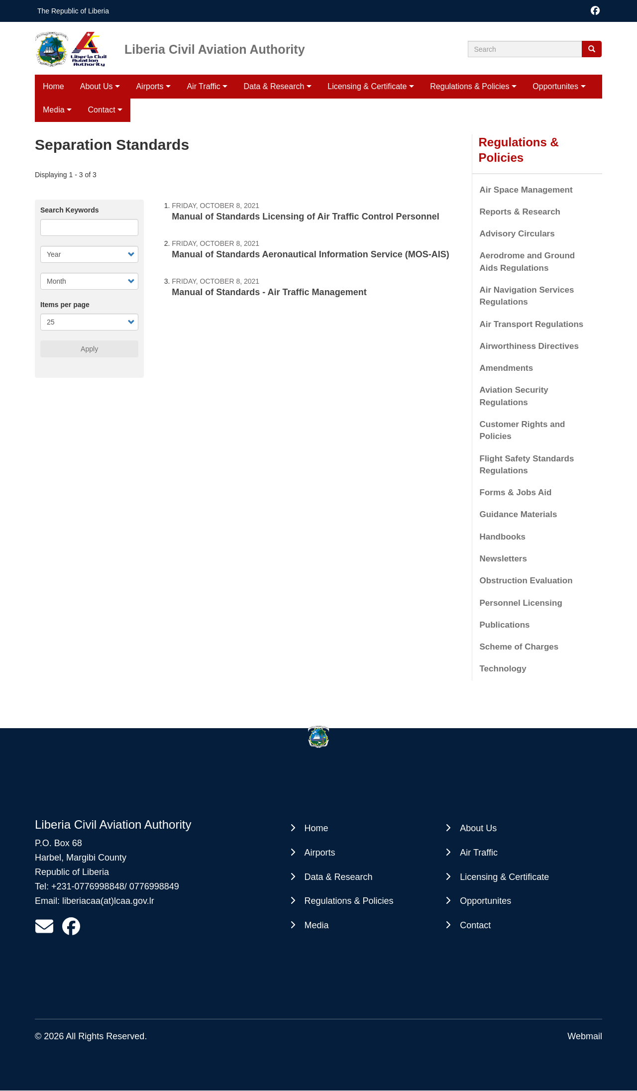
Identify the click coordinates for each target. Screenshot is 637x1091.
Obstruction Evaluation (526, 580)
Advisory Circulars (517, 233)
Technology (503, 668)
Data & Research (274, 86)
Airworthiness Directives (529, 346)
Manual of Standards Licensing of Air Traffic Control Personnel (305, 216)
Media (317, 925)
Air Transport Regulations (532, 324)
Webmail (584, 1036)
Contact (475, 925)
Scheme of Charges (519, 647)
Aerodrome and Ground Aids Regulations (527, 261)
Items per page (65, 305)
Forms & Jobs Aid (516, 492)
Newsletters (503, 558)
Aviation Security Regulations (514, 396)
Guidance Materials (518, 514)
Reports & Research (520, 212)
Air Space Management (526, 190)
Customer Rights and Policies (522, 430)
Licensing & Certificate (367, 86)
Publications (505, 625)
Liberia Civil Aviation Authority (214, 48)
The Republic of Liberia (73, 11)
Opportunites (555, 86)
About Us (96, 86)
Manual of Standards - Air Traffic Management (269, 292)
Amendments (506, 368)
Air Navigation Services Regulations (527, 296)
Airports (149, 86)
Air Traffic (203, 86)
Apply (89, 349)
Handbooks (503, 537)
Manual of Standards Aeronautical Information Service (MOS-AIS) (310, 254)
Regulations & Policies (469, 86)
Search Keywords (69, 210)
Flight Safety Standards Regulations (527, 464)
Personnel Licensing (521, 603)
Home (53, 86)
